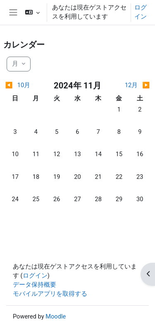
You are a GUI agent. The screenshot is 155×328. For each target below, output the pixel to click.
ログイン (140, 12)
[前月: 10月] (23, 85)
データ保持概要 (34, 284)
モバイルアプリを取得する (50, 293)
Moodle (55, 316)
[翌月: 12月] (132, 85)
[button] (32, 12)
